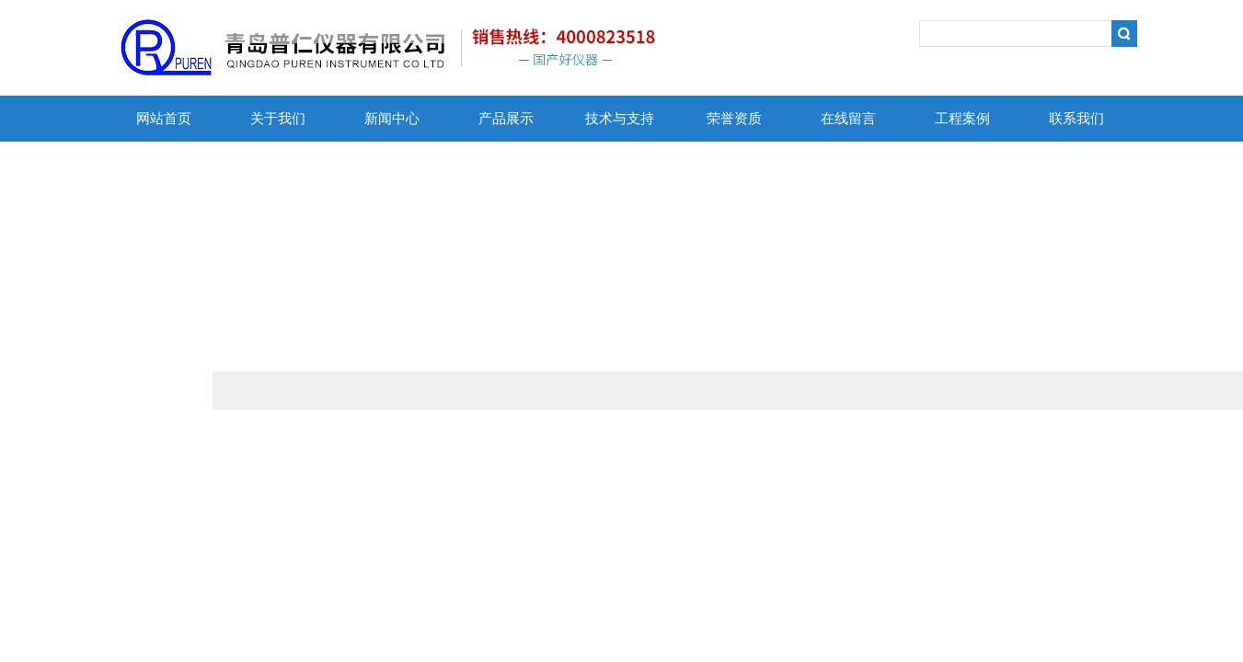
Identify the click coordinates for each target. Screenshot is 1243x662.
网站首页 (163, 118)
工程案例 (962, 118)
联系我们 (1076, 118)
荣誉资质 (734, 118)
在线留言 (848, 118)
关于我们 (277, 118)
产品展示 (506, 118)
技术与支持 (619, 118)
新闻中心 (392, 118)
